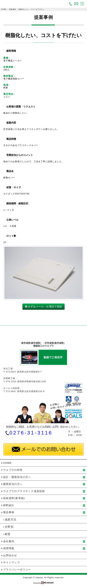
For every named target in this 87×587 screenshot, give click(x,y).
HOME (4, 9)
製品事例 (8, 512)
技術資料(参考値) (14, 498)
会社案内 (8, 541)
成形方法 (10, 519)
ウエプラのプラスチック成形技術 (24, 491)
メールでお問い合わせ (76, 3)
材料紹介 (8, 505)
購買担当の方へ (13, 484)
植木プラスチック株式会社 (43, 335)
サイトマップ (11, 562)
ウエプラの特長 (13, 470)
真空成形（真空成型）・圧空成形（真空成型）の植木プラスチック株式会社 (13, 4)
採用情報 (8, 548)
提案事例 (12, 9)
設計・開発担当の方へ (17, 477)
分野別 (9, 526)
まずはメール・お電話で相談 (45, 306)
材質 (8, 534)
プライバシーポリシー (17, 569)
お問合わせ (10, 555)
